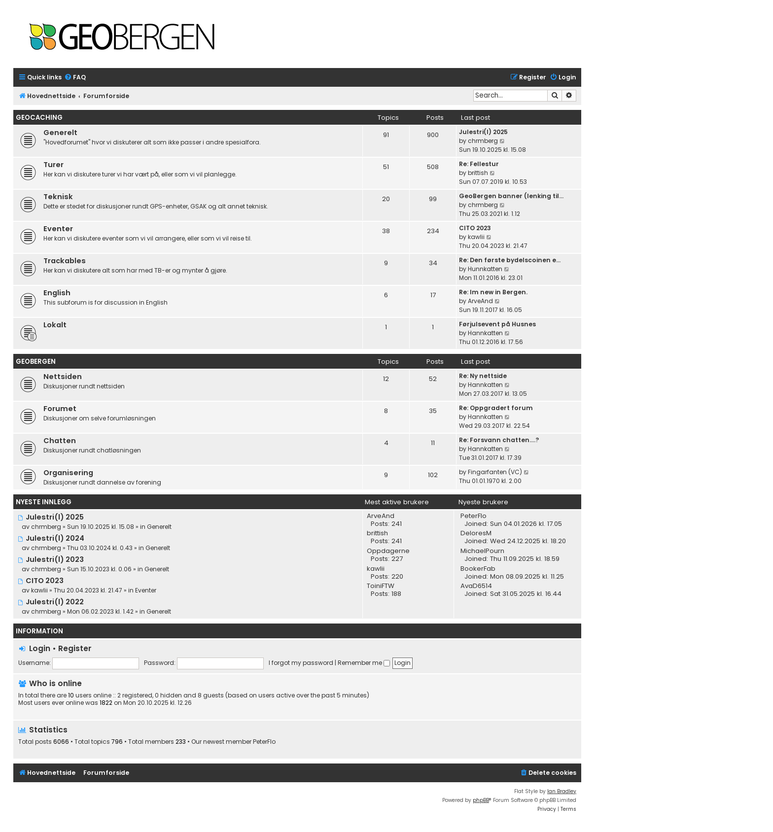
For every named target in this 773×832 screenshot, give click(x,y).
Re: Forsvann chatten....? (499, 440)
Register (75, 648)
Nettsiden (62, 376)
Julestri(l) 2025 (483, 132)
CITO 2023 (475, 228)
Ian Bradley (561, 791)
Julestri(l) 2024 (51, 538)
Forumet (59, 409)
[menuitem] (75, 77)
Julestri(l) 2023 (51, 559)
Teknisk (58, 197)
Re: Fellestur (479, 164)
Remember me (364, 663)
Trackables (64, 261)
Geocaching (39, 117)
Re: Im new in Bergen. (493, 292)
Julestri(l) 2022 (51, 602)
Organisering (68, 473)
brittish (478, 173)
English (56, 293)
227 (397, 559)
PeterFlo (264, 742)
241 (396, 524)
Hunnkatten (485, 269)
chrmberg (483, 141)
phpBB (481, 800)
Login (39, 648)
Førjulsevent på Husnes (497, 324)
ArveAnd (480, 301)
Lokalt (55, 325)
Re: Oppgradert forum (496, 408)
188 (396, 594)
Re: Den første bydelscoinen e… (510, 260)
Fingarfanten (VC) (495, 472)
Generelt (60, 133)
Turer (53, 165)
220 (397, 577)
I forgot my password (301, 663)
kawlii (476, 237)
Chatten (59, 441)
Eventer (58, 229)
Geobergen (36, 361)
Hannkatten (485, 333)
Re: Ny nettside (483, 376)
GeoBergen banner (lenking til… (511, 196)
